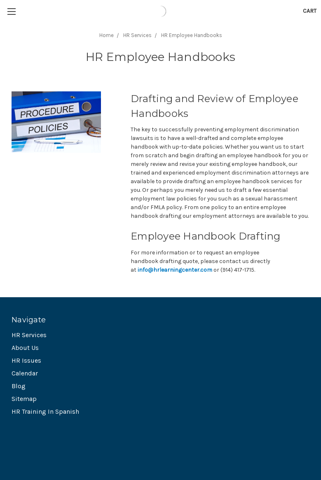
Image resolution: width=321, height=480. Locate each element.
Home (106, 35)
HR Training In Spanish (45, 411)
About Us (25, 348)
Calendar (25, 373)
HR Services (137, 35)
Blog (19, 386)
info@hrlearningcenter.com (175, 269)
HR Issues (26, 360)
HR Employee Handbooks (191, 35)
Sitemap (24, 399)
